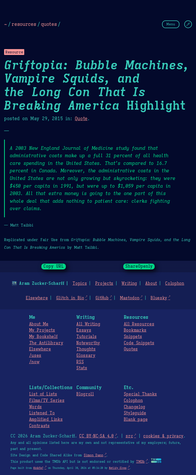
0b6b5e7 (38, 468)
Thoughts (85, 349)
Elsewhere (37, 298)
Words (35, 407)
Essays (83, 330)
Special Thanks (140, 394)
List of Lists (43, 394)
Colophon (174, 283)
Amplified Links (46, 419)
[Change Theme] (188, 24)
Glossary (85, 355)
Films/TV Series (47, 400)
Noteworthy (88, 343)
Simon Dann (93, 455)
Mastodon (129, 298)
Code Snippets (139, 343)
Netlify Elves (118, 468)
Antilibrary (46, 343)
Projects (104, 283)
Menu (170, 24)
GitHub (102, 298)
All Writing (88, 324)
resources (23, 24)
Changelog (134, 407)
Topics (79, 283)
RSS (80, 362)
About (151, 283)
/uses (35, 355)
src (129, 436)
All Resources (139, 324)
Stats (81, 368)
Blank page (136, 419)
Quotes (131, 349)
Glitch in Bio (70, 298)
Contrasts (39, 425)
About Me (38, 324)
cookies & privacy (163, 436)
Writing (129, 283)
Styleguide (135, 413)
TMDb (140, 462)
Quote (81, 118)
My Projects (42, 330)
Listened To (42, 413)
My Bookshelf (43, 336)
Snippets (133, 336)
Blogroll (85, 394)
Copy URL (53, 266)
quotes (49, 24)
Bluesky (159, 298)
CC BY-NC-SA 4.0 (96, 436)
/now (34, 362)
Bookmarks (135, 330)
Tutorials (86, 336)
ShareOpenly (139, 266)
